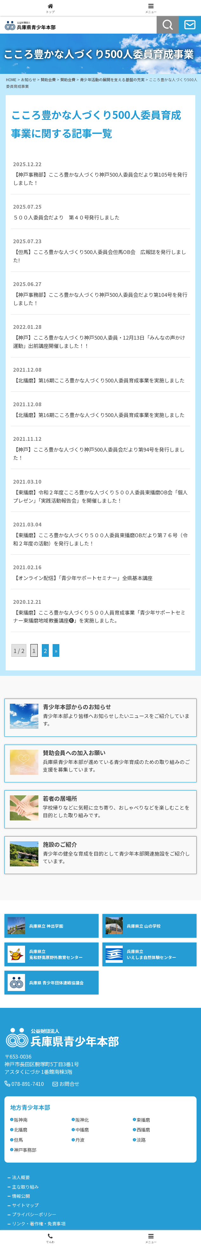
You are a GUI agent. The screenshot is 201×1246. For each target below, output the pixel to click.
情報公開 (21, 1196)
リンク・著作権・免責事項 (38, 1223)
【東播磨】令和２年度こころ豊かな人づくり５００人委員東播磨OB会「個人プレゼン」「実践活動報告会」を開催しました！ (100, 496)
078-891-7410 (27, 1083)
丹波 (79, 1139)
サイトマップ (25, 1205)
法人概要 (21, 1177)
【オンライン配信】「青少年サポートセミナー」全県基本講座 (82, 578)
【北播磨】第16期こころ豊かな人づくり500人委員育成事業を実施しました (99, 380)
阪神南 (20, 1119)
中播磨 (82, 1129)
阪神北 (82, 1119)
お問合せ (69, 1083)
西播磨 (143, 1129)
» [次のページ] (56, 650)
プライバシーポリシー (34, 1214)
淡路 (141, 1139)
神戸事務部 (25, 1149)
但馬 (18, 1139)
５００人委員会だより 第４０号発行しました (66, 217)
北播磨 (20, 1129)
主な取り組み (25, 1187)
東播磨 (143, 1119)
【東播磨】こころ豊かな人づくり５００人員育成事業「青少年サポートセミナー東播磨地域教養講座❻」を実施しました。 (99, 616)
